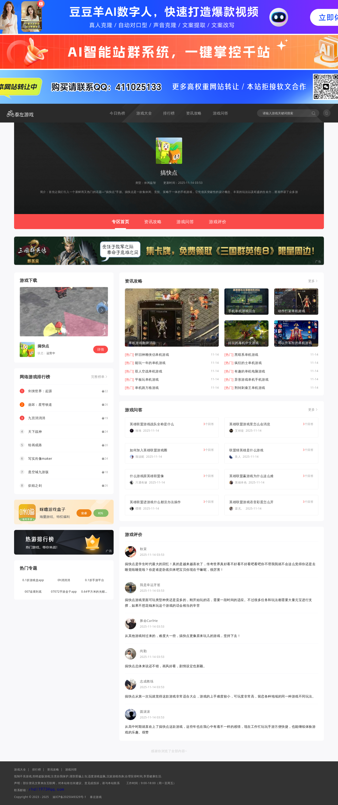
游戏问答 (220, 113)
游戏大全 (144, 113)
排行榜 (169, 113)
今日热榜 (117, 113)
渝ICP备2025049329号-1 (69, 797)
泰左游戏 (96, 797)
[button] (102, 310)
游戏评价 (217, 221)
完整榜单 (98, 376)
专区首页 (120, 221)
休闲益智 (150, 183)
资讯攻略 (194, 113)
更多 (311, 281)
